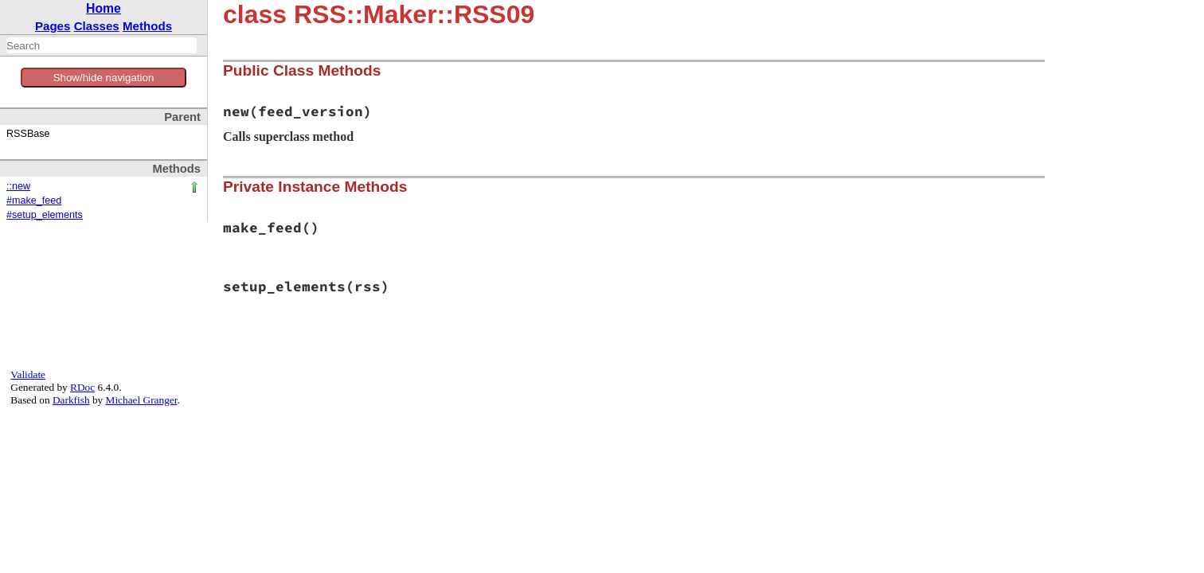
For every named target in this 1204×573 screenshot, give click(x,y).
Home (103, 8)
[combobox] (101, 45)
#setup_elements (44, 214)
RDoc (82, 387)
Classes (96, 26)
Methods (147, 26)
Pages (53, 26)
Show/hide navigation (103, 78)
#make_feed (33, 200)
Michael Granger (142, 400)
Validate (27, 374)
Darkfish (71, 400)
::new (18, 186)
